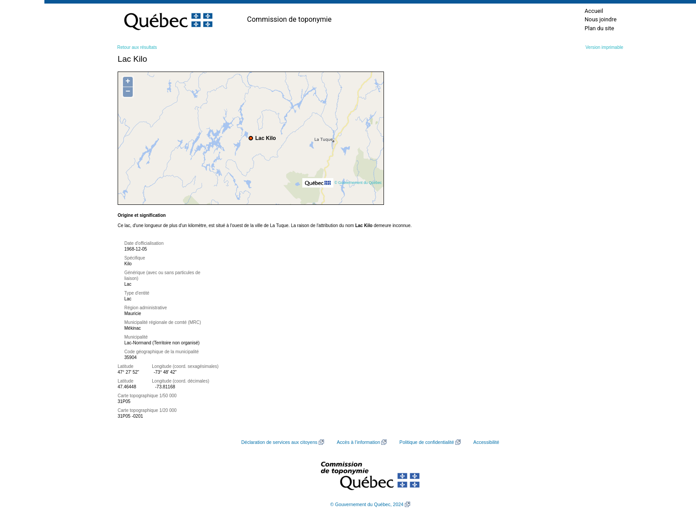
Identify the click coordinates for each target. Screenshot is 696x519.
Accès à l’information (358, 442)
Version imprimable (604, 47)
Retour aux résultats (137, 47)
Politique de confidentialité (426, 442)
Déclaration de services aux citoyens (279, 442)
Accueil (594, 11)
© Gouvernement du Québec (358, 182)
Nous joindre (601, 19)
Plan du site (599, 28)
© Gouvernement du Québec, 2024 (366, 504)
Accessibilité (486, 442)
